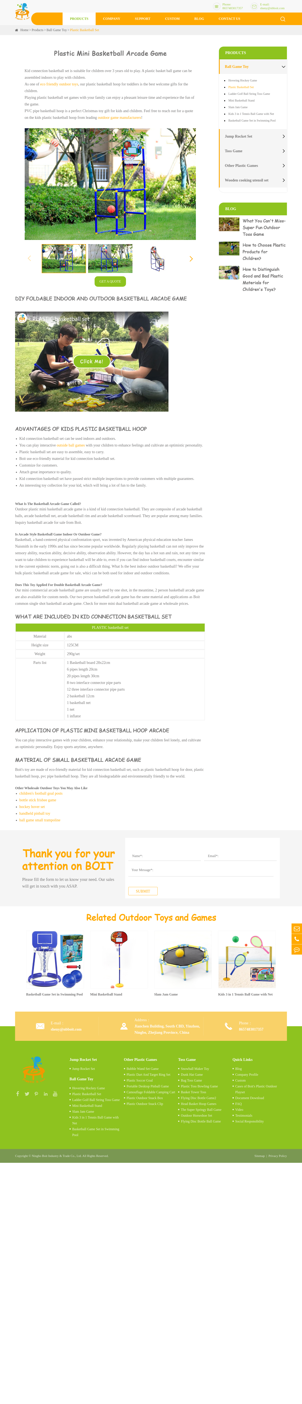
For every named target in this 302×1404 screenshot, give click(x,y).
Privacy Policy (278, 1156)
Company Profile (246, 1074)
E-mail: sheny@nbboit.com (272, 6)
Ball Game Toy (56, 30)
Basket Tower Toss (193, 1092)
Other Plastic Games (241, 166)
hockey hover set (32, 807)
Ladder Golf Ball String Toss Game (249, 93)
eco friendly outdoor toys (59, 84)
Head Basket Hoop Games (198, 1104)
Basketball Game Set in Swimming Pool (252, 120)
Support (142, 18)
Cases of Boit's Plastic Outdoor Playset (256, 1089)
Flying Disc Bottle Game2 (198, 1098)
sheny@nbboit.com (66, 1029)
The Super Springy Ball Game (201, 1109)
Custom (172, 18)
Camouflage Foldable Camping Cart (151, 1092)
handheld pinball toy (34, 813)
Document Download (249, 1098)
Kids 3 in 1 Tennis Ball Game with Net (251, 113)
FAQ (238, 1104)
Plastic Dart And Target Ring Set (148, 1074)
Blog (199, 18)
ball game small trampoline (39, 820)
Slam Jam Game (238, 107)
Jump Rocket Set (238, 136)
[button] (191, 258)
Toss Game (233, 151)
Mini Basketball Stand (241, 100)
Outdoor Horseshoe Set (196, 1115)
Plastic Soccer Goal (140, 1080)
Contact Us (229, 18)
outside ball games (71, 445)
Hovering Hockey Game (242, 80)
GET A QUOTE (110, 281)
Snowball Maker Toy (195, 1068)
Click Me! (91, 361)
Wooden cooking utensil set (247, 180)
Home (24, 30)
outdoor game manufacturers (119, 117)
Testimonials (243, 1115)
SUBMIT (143, 891)
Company (111, 18)
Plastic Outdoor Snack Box (145, 1098)
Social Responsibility (249, 1121)
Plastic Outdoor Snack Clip (145, 1104)
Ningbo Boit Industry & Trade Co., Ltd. (57, 1156)
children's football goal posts (41, 793)
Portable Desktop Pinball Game (148, 1086)
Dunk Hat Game (192, 1074)
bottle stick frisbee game (37, 800)
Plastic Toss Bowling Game (199, 1086)
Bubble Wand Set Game (143, 1068)
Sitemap (259, 1156)
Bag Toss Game (191, 1080)
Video (239, 1109)
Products (79, 18)
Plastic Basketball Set (84, 30)
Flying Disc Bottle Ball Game (201, 1121)
